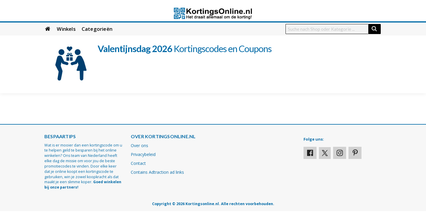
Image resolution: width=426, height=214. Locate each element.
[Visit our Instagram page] (339, 153)
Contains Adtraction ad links (157, 172)
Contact (138, 163)
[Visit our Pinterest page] (355, 153)
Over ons (139, 145)
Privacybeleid (143, 154)
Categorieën (97, 28)
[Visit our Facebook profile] (310, 153)
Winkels (66, 28)
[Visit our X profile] (325, 153)
